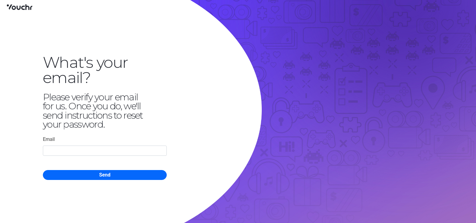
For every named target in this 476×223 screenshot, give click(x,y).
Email (49, 139)
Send (104, 175)
